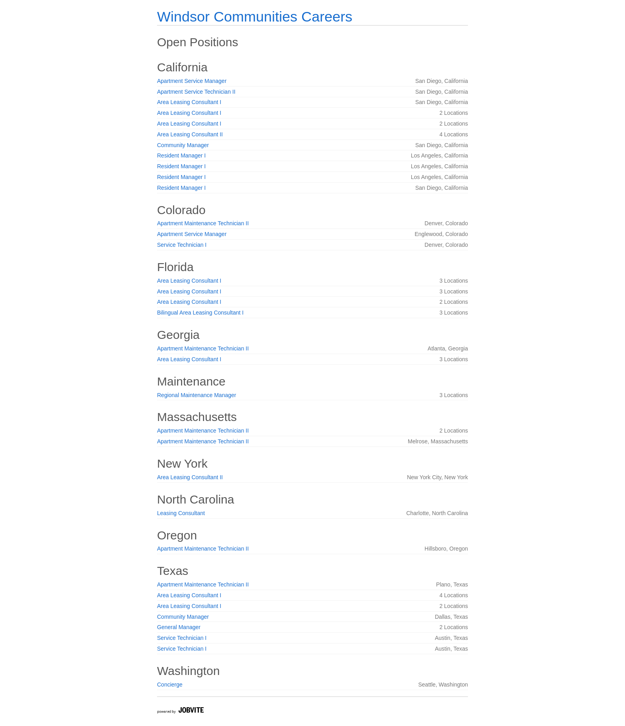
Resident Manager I (181, 155)
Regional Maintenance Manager (196, 395)
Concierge (170, 684)
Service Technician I (181, 245)
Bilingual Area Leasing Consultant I (200, 312)
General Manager (178, 627)
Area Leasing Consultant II (190, 134)
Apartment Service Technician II (196, 92)
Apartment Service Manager (191, 81)
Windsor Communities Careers (254, 16)
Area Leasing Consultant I (189, 102)
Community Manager (183, 145)
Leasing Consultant (181, 513)
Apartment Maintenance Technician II (203, 223)
